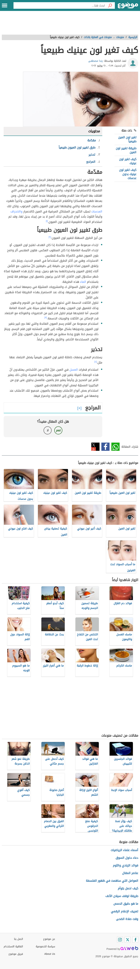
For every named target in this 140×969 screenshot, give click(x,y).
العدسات (96, 211)
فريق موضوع (16, 954)
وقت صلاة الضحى (127, 919)
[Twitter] (128, 940)
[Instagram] (120, 940)
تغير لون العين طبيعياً (127, 139)
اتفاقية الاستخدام (13, 946)
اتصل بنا (18, 939)
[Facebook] (135, 940)
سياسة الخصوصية (45, 946)
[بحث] (110, 5)
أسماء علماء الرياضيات (124, 850)
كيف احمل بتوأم (128, 888)
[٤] (95, 362)
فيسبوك (105, 447)
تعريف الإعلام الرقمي (124, 911)
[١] (47, 221)
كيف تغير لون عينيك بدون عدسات (127, 174)
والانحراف (16, 211)
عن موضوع (49, 939)
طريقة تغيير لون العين (126, 150)
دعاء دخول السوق (127, 858)
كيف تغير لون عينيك (127, 161)
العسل (73, 369)
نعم (58, 430)
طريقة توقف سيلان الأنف (121, 896)
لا (48, 430)
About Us (49, 954)
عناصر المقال (130, 873)
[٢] (50, 237)
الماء (83, 282)
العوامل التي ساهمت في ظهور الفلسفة (112, 881)
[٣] (45, 318)
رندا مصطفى (95, 60)
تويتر (95, 447)
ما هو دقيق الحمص (125, 904)
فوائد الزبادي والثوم (125, 865)
